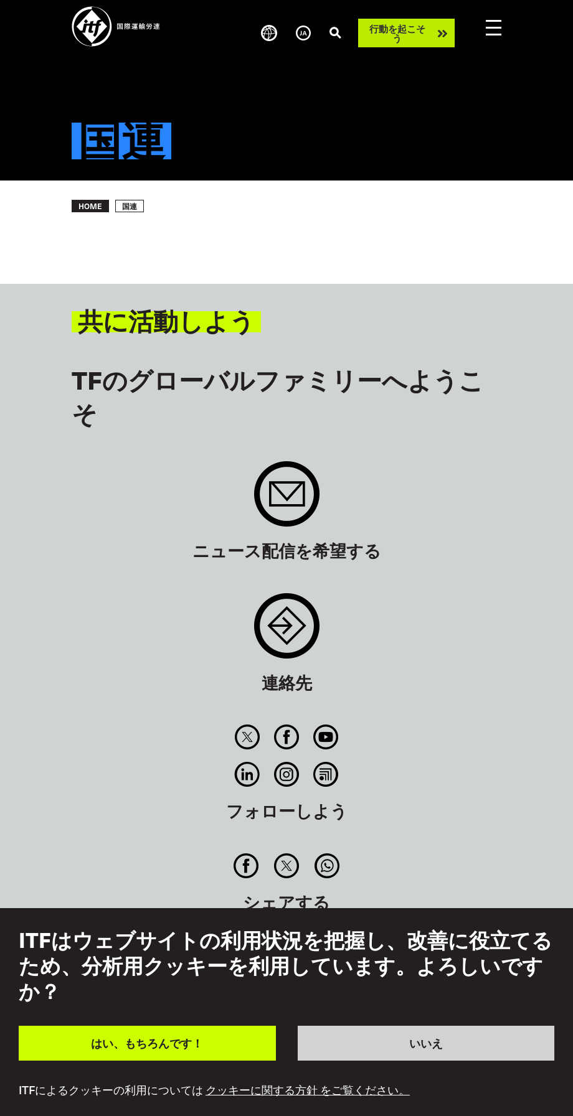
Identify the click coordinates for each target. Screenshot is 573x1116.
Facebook (286, 736)
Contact (287, 632)
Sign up (287, 500)
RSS (326, 774)
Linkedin (247, 774)
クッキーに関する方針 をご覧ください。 (308, 1089)
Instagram (286, 774)
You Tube (326, 736)
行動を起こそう (397, 33)
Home (90, 206)
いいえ (426, 1043)
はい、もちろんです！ (147, 1043)
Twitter (247, 736)
